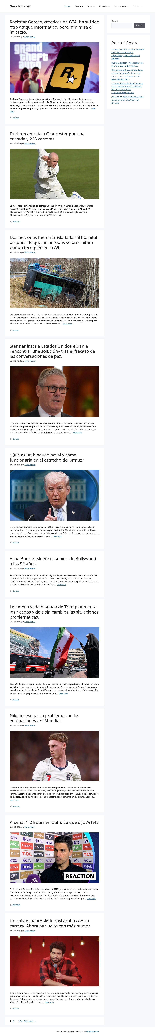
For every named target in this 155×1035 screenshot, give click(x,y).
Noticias (91, 6)
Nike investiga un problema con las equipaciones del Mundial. (44, 718)
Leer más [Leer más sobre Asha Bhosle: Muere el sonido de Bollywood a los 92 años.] (61, 584)
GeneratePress (92, 1031)
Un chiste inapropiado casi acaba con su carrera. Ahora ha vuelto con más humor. (50, 923)
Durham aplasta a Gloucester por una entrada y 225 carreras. (47, 136)
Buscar (114, 20)
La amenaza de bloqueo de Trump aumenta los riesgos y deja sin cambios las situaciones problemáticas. (54, 612)
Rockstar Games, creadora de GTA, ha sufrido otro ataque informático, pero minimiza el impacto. (54, 27)
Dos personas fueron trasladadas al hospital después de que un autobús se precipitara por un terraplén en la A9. (53, 242)
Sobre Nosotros (121, 6)
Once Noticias (20, 6)
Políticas (139, 6)
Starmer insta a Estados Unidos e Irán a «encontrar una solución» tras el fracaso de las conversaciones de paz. (52, 351)
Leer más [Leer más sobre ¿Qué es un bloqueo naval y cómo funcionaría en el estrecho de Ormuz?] (57, 536)
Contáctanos (104, 6)
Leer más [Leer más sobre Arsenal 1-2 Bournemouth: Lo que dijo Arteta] (91, 898)
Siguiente (30, 1021)
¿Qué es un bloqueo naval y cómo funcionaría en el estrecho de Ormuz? (47, 457)
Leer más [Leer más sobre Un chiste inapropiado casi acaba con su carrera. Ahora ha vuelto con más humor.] (49, 1002)
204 (21, 1021)
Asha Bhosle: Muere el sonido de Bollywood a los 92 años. (53, 561)
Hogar (67, 6)
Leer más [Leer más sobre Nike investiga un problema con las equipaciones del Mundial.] (14, 800)
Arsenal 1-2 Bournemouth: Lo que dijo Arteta (54, 822)
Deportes (79, 6)
